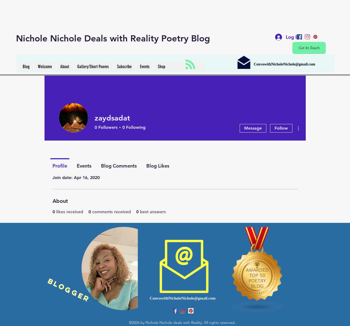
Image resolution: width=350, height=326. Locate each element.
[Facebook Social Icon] (175, 310)
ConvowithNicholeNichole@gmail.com (284, 64)
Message (253, 128)
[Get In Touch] (309, 48)
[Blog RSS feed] (190, 65)
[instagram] (307, 37)
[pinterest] (315, 37)
